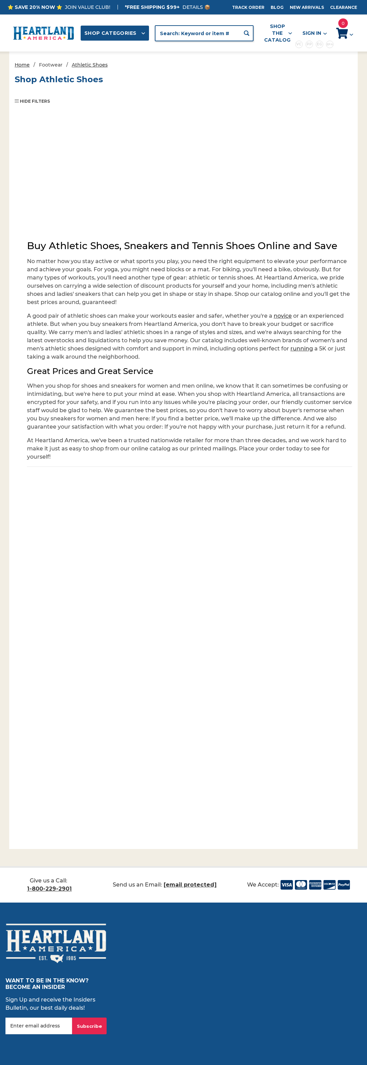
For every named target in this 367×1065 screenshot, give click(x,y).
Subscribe (89, 1026)
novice (283, 316)
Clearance (343, 7)
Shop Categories (114, 33)
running (301, 348)
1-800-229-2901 (49, 889)
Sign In (314, 33)
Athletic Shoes (90, 65)
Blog (277, 7)
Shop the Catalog (278, 33)
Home (22, 65)
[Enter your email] (38, 1026)
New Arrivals (307, 7)
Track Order (248, 7)
